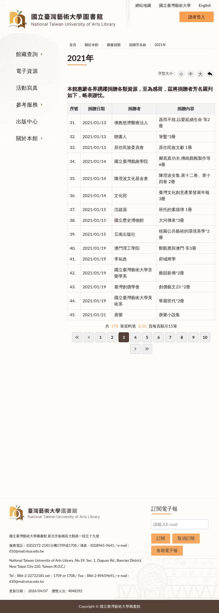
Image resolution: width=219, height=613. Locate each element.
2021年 (160, 45)
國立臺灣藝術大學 (175, 5)
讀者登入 (196, 16)
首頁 (72, 45)
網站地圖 (143, 5)
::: (2, 4)
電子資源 (27, 71)
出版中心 (27, 121)
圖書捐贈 (114, 45)
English (205, 5)
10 (205, 337)
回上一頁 (210, 74)
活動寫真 (27, 87)
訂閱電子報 (164, 508)
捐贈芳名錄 (137, 45)
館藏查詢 (27, 54)
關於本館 (27, 138)
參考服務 (27, 104)
